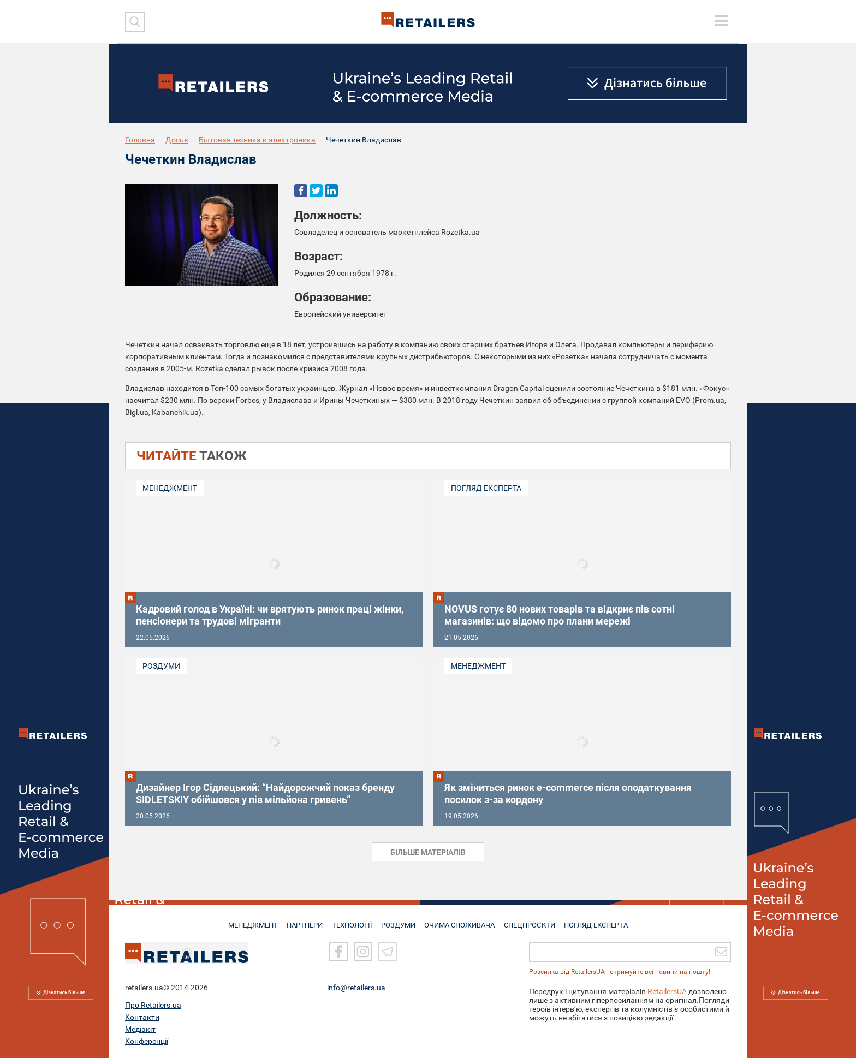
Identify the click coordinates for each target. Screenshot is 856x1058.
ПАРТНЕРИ (303, 920)
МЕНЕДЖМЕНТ (249, 920)
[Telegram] (387, 951)
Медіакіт (140, 1029)
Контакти (142, 1017)
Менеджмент (169, 488)
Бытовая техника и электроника (257, 139)
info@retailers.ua (356, 987)
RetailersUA (667, 991)
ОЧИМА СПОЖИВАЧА (461, 920)
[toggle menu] (721, 21)
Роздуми (161, 666)
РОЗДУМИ (399, 920)
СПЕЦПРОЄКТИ (531, 920)
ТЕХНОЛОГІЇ (352, 920)
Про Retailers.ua (153, 1005)
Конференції (146, 1041)
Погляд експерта (486, 488)
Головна (140, 139)
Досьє (176, 139)
